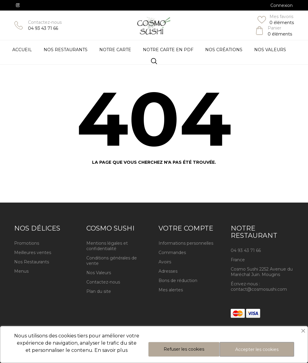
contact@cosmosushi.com (259, 289)
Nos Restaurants (31, 262)
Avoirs (165, 262)
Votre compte (186, 228)
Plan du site (98, 291)
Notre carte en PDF (168, 49)
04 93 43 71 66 (43, 28)
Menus (21, 271)
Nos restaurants (66, 49)
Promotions (26, 243)
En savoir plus (111, 350)
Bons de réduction (178, 280)
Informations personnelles (186, 243)
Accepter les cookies (257, 349)
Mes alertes (171, 290)
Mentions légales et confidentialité (107, 245)
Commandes (172, 252)
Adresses (168, 271)
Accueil (22, 49)
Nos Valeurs (270, 49)
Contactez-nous (45, 22)
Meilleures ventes (32, 252)
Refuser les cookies (184, 349)
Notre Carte (115, 49)
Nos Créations (223, 49)
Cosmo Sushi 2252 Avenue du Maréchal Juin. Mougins (262, 271)
